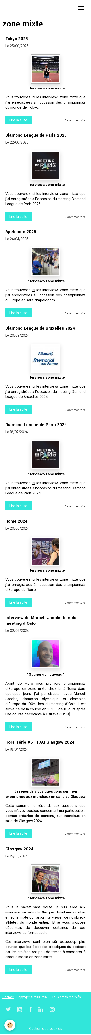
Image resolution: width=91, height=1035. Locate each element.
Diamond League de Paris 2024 (36, 425)
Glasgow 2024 (19, 849)
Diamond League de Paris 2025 (36, 135)
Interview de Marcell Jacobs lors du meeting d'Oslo (40, 620)
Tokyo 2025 (16, 39)
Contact (8, 997)
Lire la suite (18, 120)
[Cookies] (9, 1025)
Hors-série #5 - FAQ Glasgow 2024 (39, 742)
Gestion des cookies (45, 1028)
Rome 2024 (16, 521)
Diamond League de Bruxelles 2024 (40, 328)
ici (33, 97)
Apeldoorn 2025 (20, 232)
